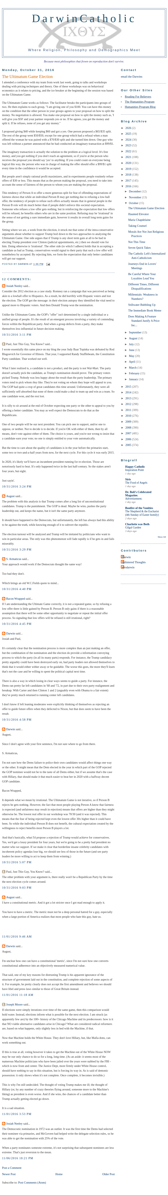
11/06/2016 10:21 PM (17, 1158)
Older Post (108, 1174)
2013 (128, 398)
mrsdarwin (128, 567)
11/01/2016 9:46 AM (17, 936)
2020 (128, 163)
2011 (128, 410)
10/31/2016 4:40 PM (17, 589)
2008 (128, 427)
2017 (128, 180)
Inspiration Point (134, 470)
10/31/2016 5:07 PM (17, 862)
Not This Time (136, 242)
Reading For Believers (138, 96)
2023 (128, 145)
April (132, 361)
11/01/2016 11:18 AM (17, 994)
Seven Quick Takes (139, 247)
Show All (162, 537)
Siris (128, 479)
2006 (128, 439)
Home (58, 1174)
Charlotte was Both (137, 524)
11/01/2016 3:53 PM (17, 1114)
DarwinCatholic (84, 18)
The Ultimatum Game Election (146, 208)
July (131, 344)
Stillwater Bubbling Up (142, 304)
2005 (128, 445)
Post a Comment (12, 1167)
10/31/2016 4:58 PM (17, 719)
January (134, 379)
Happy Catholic (135, 466)
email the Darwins (131, 76)
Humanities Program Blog (140, 106)
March (133, 367)
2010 (128, 415)
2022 (128, 151)
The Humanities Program (139, 101)
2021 (128, 157)
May (132, 356)
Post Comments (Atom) (32, 1182)
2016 (128, 186)
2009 (128, 421)
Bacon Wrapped (15, 598)
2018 (128, 174)
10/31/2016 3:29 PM (17, 549)
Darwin (10, 633)
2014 (128, 392)
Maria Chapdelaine (139, 219)
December (135, 191)
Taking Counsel (137, 225)
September (135, 332)
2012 (128, 404)
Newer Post (9, 1174)
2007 (128, 433)
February (134, 373)
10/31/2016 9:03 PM (17, 887)
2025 (128, 133)
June (132, 350)
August (10, 496)
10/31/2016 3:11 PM (17, 334)
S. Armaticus (13, 559)
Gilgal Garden (133, 527)
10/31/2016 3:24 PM (17, 486)
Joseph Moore (14, 1004)
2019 (128, 168)
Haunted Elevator (138, 214)
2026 (128, 128)
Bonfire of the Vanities (139, 508)
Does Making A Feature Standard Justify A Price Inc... (144, 321)
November (135, 197)
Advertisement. (133, 498)
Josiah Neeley (14, 286)
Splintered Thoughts (134, 562)
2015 (128, 386)
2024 (128, 139)
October (134, 203)
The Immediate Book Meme (144, 310)
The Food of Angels (136, 482)
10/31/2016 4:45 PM (17, 623)
